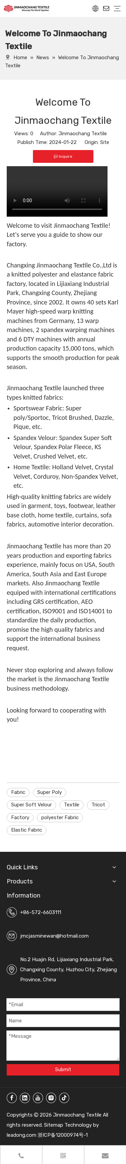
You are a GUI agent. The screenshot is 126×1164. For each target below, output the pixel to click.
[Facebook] (12, 1098)
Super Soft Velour (31, 805)
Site (104, 142)
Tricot (98, 805)
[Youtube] (38, 1098)
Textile (71, 805)
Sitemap (53, 1125)
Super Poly (49, 792)
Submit (63, 1069)
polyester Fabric (60, 817)
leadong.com (21, 1135)
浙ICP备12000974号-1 (63, 1135)
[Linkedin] (25, 1098)
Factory (20, 817)
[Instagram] (51, 1098)
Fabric (18, 792)
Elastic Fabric (26, 830)
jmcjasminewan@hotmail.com (54, 936)
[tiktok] (64, 1098)
